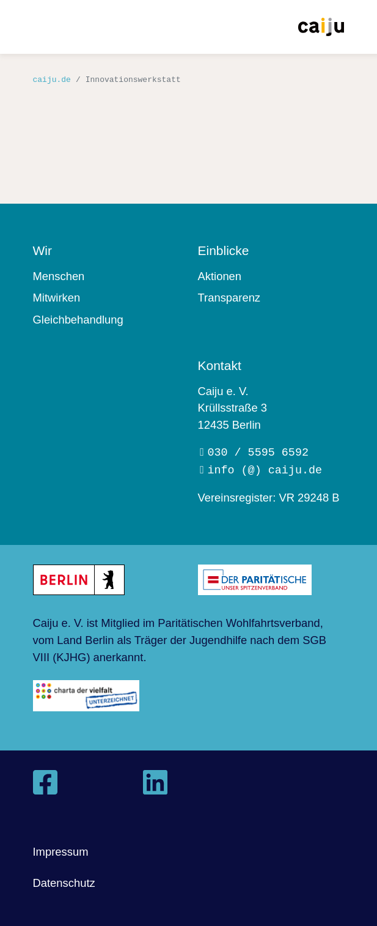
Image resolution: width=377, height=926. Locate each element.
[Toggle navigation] (43, 27)
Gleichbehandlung (78, 319)
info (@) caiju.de (264, 469)
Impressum (61, 851)
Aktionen (220, 276)
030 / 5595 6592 (258, 451)
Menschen (59, 276)
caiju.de (52, 79)
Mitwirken (57, 297)
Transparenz (229, 297)
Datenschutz (64, 882)
